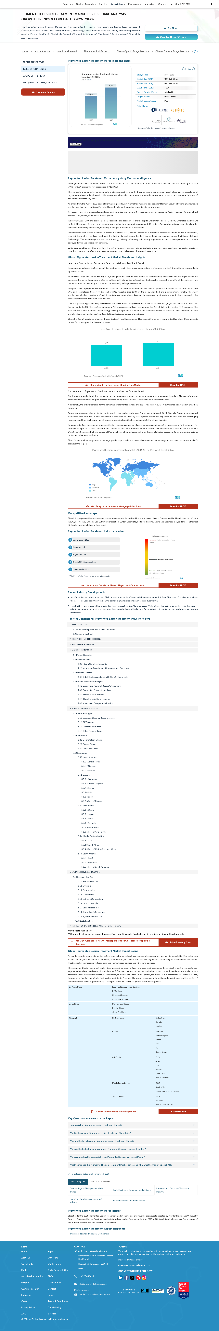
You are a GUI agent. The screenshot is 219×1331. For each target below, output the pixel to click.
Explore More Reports (100, 1181)
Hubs (50, 1295)
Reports (67, 4)
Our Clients (27, 1264)
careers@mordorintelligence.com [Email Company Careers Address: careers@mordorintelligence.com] (134, 1265)
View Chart (75, 144)
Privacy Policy (28, 1307)
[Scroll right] (196, 51)
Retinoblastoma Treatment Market (129, 1200)
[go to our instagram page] (144, 1278)
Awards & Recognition (32, 1276)
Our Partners (54, 1264)
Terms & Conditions (58, 1301)
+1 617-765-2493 (180, 4)
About (102, 4)
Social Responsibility (58, 1270)
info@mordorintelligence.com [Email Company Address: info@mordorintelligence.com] (93, 1284)
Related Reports (78, 1181)
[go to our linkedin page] (120, 1278)
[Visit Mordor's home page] (38, 4)
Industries (149, 4)
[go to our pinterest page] (138, 1278)
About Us (25, 1257)
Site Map (52, 1313)
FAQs (50, 1276)
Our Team (53, 1257)
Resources (134, 4)
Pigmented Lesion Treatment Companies (89, 1233)
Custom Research (85, 4)
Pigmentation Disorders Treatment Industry (172, 1190)
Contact (162, 4)
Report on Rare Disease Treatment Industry (86, 1200)
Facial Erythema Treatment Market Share (132, 1190)
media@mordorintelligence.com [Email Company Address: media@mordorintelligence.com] (94, 1294)
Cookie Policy (54, 1307)
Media (24, 1270)
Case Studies (54, 1282)
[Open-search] (213, 4)
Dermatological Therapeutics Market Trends (87, 1190)
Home (24, 1251)
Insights (25, 1282)
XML (23, 1313)
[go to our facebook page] (126, 1278)
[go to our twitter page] (132, 1278)
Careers (25, 1301)
